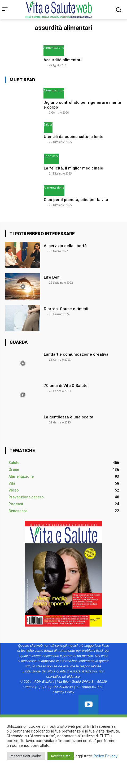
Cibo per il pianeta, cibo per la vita (76, 199)
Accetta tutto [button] (61, 756)
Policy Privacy (105, 756)
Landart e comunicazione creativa (76, 354)
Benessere (51, 156)
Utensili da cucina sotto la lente (74, 136)
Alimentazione (53, 48)
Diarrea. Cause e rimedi (66, 308)
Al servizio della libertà (65, 245)
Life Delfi (53, 277)
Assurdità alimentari (62, 59)
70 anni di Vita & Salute (65, 385)
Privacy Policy (63, 692)
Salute (48, 124)
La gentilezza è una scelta (68, 417)
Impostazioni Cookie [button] (26, 756)
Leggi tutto (83, 756)
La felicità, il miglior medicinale (74, 168)
